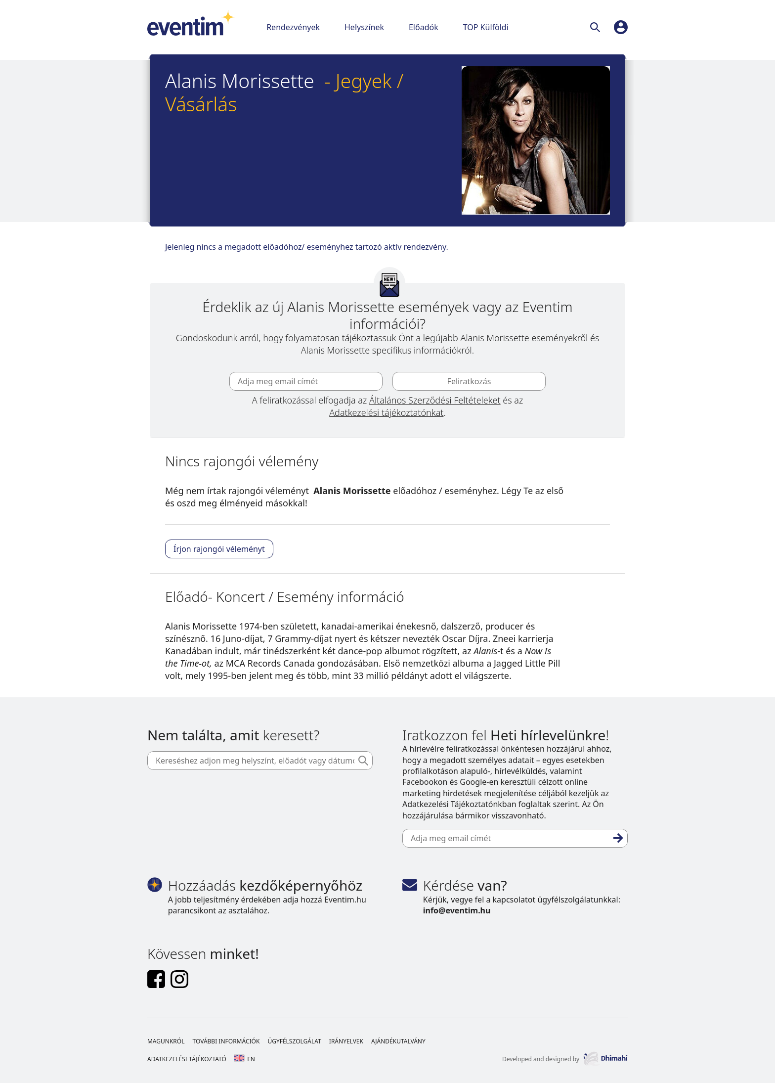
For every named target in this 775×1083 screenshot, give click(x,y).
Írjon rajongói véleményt (219, 548)
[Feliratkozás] (618, 838)
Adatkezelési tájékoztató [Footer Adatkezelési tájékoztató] (186, 1059)
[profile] (621, 27)
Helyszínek (364, 27)
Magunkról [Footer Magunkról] (166, 1041)
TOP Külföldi (486, 27)
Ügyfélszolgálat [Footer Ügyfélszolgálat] (294, 1041)
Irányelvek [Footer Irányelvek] (346, 1041)
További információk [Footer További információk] (225, 1041)
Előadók (423, 27)
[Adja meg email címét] (306, 381)
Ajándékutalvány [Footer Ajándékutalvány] (398, 1041)
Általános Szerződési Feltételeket (435, 400)
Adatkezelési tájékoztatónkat (386, 412)
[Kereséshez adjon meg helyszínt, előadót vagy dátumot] (260, 760)
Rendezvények (293, 27)
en (244, 1059)
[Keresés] (597, 27)
